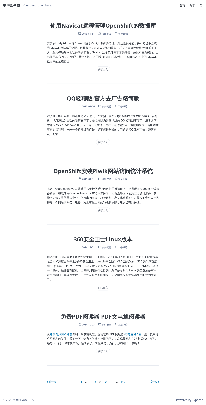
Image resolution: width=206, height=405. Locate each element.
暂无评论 (123, 33)
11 (111, 382)
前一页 (52, 382)
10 (105, 382)
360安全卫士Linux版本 (103, 239)
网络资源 (106, 179)
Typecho (197, 400)
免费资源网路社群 (61, 334)
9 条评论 (123, 179)
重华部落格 (11, 5)
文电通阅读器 (133, 334)
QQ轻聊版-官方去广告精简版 (103, 98)
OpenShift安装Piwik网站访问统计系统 (103, 171)
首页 (182, 5)
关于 (192, 5)
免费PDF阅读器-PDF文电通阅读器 (103, 316)
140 (122, 382)
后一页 (153, 382)
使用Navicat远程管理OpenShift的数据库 (103, 25)
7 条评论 (123, 106)
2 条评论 (123, 247)
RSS (33, 400)
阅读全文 (103, 69)
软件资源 (106, 33)
